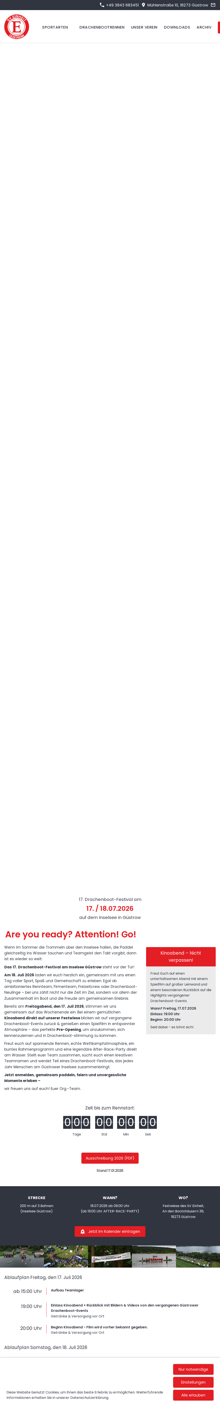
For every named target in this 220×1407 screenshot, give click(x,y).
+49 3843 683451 (119, 5)
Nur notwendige (193, 1369)
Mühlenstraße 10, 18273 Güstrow (174, 5)
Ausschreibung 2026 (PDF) (110, 1158)
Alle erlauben (193, 1395)
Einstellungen (193, 1382)
